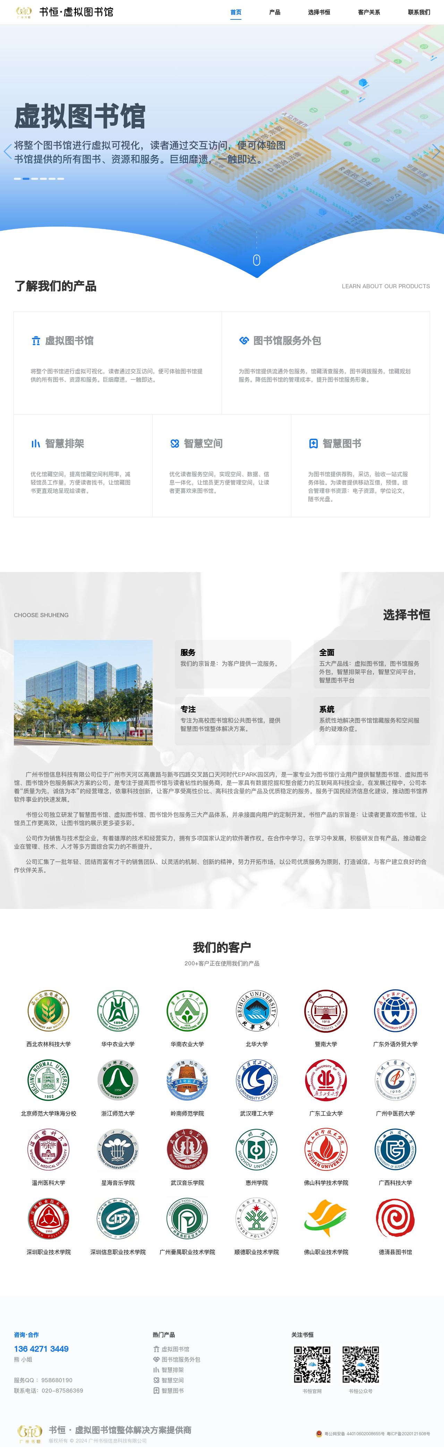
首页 (235, 12)
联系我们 (419, 12)
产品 (274, 12)
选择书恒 (319, 12)
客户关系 (369, 12)
